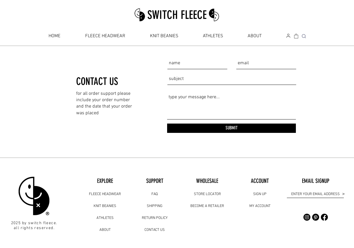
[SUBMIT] (231, 128)
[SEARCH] (303, 36)
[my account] (288, 36)
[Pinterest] (315, 217)
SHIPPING (154, 206)
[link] (296, 35)
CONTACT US (154, 230)
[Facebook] (324, 217)
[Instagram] (306, 217)
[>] (343, 194)
